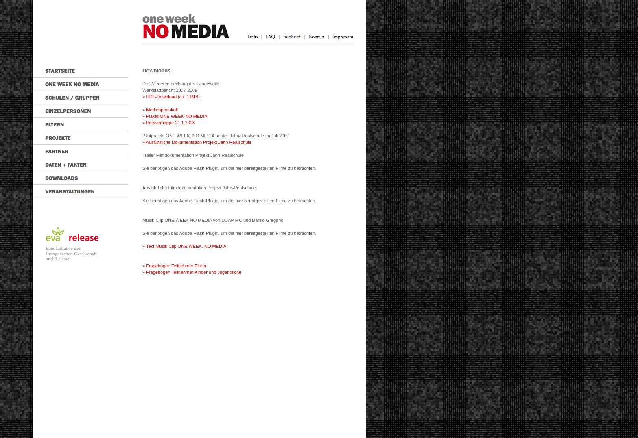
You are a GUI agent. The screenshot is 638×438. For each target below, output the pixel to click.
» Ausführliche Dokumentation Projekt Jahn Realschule (196, 142)
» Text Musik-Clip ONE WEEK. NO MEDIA (184, 246)
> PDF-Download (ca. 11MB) (171, 96)
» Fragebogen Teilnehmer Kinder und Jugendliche (191, 272)
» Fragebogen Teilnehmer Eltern (174, 265)
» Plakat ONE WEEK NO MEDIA (175, 116)
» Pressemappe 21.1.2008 (168, 122)
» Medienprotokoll (160, 109)
